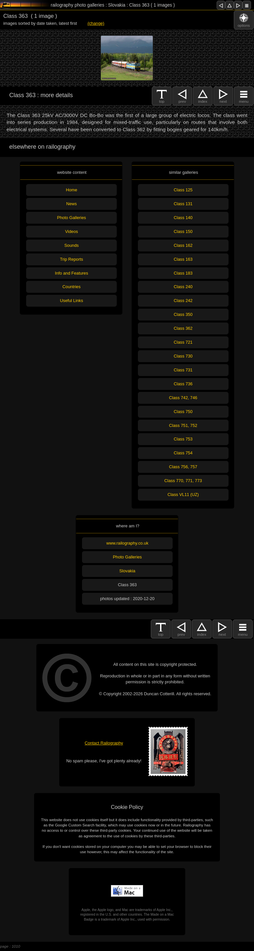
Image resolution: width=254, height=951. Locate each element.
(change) (96, 23)
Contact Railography (104, 743)
